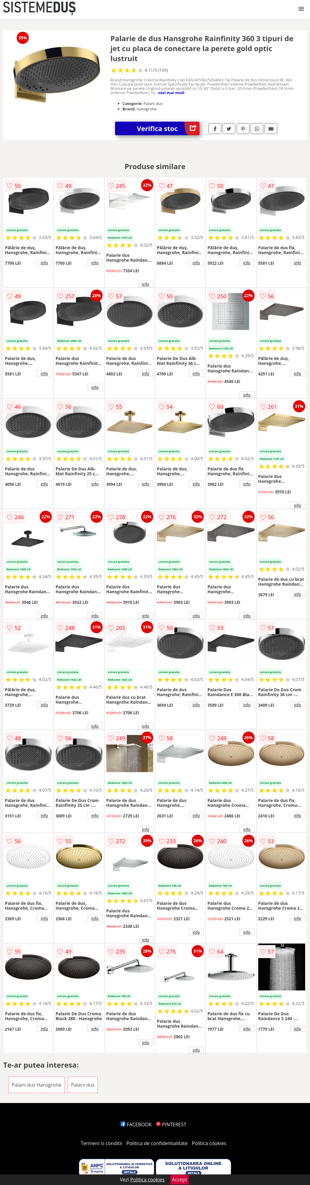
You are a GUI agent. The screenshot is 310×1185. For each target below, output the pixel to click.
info (44, 262)
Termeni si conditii (101, 1143)
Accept (179, 1179)
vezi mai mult (171, 92)
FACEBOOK (136, 1124)
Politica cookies (209, 1143)
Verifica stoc (168, 128)
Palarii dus (82, 1085)
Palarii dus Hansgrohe (36, 1085)
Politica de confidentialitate (157, 1143)
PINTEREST (171, 1124)
